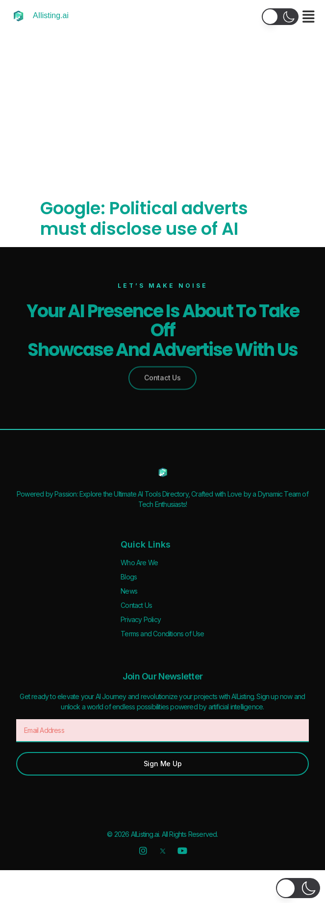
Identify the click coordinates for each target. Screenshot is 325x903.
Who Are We (139, 562)
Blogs (129, 577)
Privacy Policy (141, 619)
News (129, 591)
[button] (280, 16)
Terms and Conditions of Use (162, 633)
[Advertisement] (162, 124)
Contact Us (136, 605)
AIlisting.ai (51, 15)
